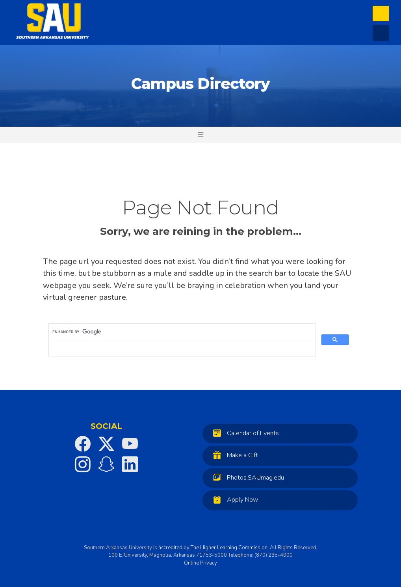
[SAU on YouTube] (130, 444)
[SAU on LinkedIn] (130, 464)
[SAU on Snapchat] (106, 464)
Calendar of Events (244, 433)
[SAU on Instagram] (83, 464)
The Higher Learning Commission (229, 547)
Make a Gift (233, 455)
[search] (181, 332)
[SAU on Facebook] (83, 444)
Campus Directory (200, 83)
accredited (170, 547)
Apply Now (233, 499)
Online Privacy (200, 563)
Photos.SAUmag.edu (246, 477)
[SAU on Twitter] (106, 444)
